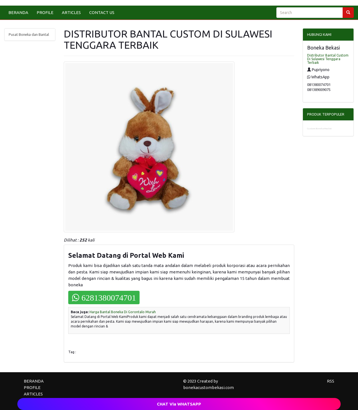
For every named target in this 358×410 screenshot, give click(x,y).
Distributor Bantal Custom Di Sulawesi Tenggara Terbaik (327, 58)
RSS (330, 381)
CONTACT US (101, 12)
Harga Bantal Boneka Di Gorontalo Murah (123, 312)
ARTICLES (71, 12)
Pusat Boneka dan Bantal (29, 34)
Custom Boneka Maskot (319, 128)
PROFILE (45, 12)
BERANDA (18, 12)
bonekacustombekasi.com (208, 387)
